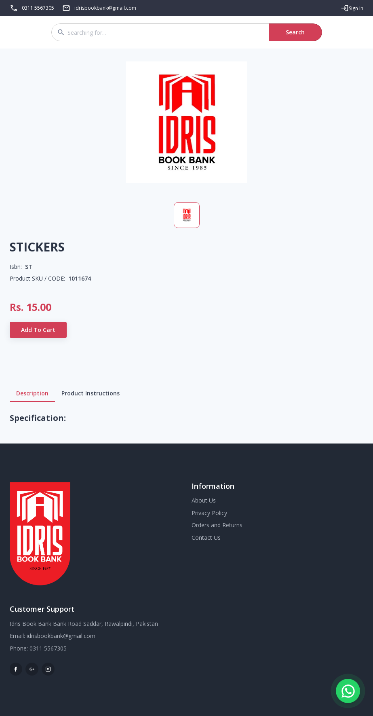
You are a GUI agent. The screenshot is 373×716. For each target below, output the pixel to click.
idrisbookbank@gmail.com (61, 636)
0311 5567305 (38, 7)
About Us (204, 500)
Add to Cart (38, 330)
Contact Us (206, 537)
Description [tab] (32, 393)
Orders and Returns (217, 525)
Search (295, 32)
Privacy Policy (209, 513)
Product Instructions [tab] (90, 393)
